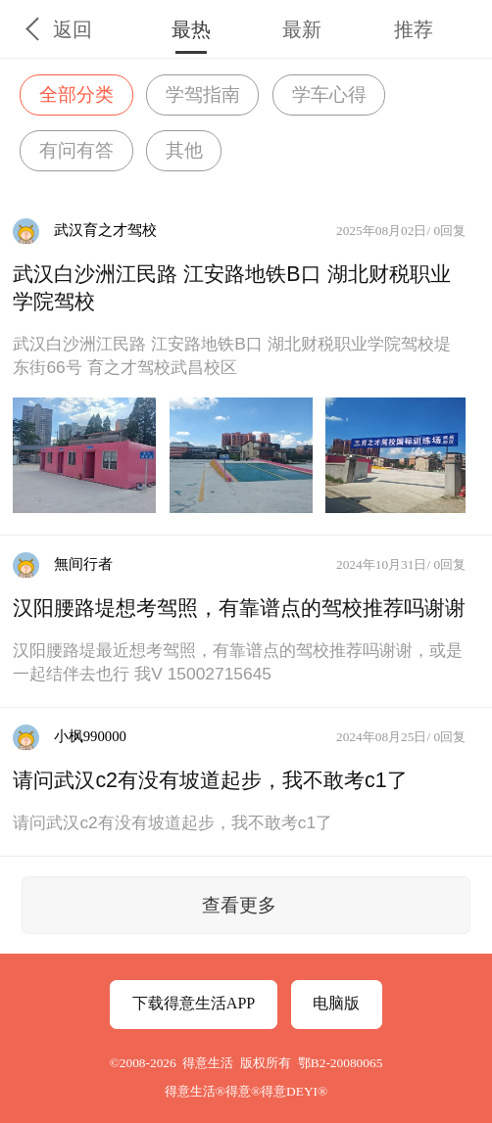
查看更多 (239, 905)
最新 (301, 29)
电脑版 (336, 1003)
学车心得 (329, 94)
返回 (72, 29)
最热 (191, 29)
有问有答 (76, 150)
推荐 (413, 29)
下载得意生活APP (193, 1003)
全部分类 (76, 94)
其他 (184, 150)
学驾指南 (203, 94)
